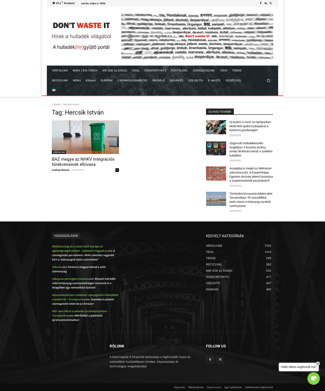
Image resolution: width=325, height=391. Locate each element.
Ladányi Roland (60, 169)
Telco (55, 267)
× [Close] (318, 363)
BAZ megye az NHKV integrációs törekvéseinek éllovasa (83, 162)
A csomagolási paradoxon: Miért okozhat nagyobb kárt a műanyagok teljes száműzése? (83, 255)
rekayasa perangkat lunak (68, 279)
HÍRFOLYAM (59, 152)
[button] (268, 81)
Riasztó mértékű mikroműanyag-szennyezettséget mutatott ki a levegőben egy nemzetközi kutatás (83, 283)
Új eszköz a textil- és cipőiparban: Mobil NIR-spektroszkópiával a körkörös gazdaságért (250, 126)
